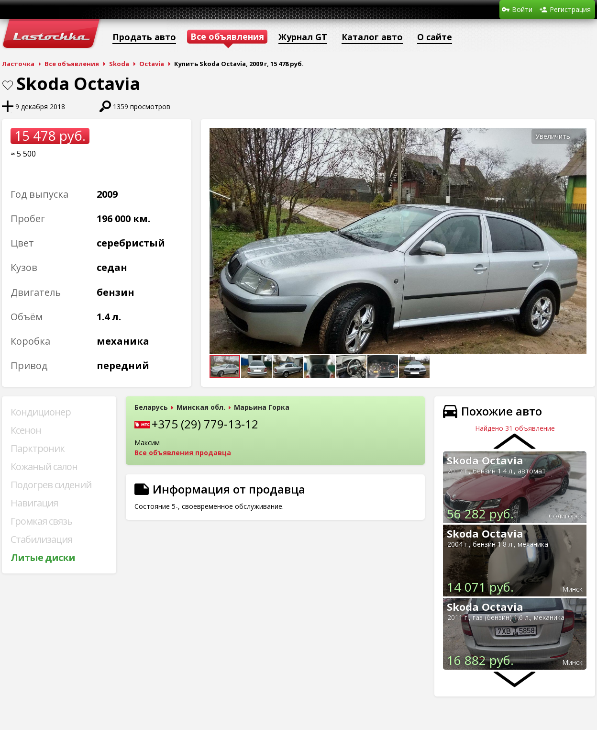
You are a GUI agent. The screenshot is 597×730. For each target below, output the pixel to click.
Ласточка (18, 63)
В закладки (7, 85)
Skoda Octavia (485, 460)
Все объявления (71, 63)
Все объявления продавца (182, 452)
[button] (578, 136)
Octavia (151, 63)
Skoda (119, 63)
